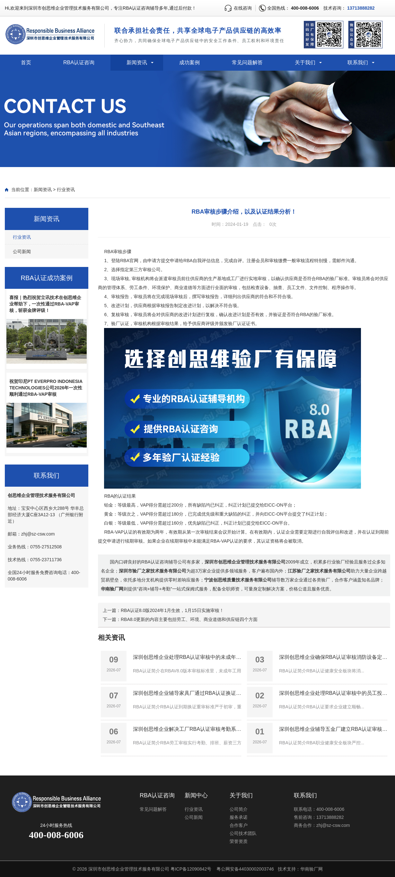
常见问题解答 (247, 62)
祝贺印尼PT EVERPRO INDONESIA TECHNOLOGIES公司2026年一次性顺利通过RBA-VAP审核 (45, 388)
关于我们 (305, 62)
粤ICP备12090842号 (191, 869)
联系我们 (357, 62)
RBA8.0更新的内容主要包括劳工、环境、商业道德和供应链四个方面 (189, 619)
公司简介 (239, 809)
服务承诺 (239, 817)
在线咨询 (243, 8)
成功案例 (189, 62)
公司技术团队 (243, 833)
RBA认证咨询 (78, 62)
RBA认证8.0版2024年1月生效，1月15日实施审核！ (172, 610)
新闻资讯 (137, 62)
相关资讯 (111, 637)
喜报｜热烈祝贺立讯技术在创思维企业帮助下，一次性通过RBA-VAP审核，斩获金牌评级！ (45, 304)
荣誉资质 (239, 841)
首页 (26, 62)
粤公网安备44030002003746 (245, 869)
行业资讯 (66, 189)
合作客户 (239, 825)
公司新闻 (22, 251)
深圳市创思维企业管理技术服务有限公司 (128, 869)
